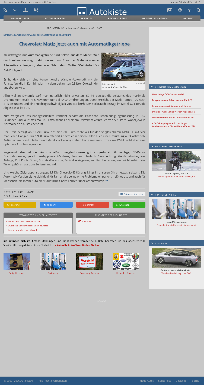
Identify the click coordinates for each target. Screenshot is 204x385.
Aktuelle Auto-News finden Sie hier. (78, 245)
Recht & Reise (117, 18)
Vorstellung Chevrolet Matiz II (22, 229)
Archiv (188, 18)
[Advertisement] (176, 50)
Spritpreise (164, 380)
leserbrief (13, 204)
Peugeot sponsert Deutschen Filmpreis (171, 105)
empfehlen (87, 204)
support (50, 204)
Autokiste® (26, 380)
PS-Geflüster (20, 18)
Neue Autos (147, 380)
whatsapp (123, 204)
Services (87, 18)
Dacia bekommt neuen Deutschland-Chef (173, 117)
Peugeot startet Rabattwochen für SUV (172, 100)
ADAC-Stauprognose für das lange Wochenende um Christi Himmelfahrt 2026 (173, 125)
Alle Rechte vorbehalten (53, 380)
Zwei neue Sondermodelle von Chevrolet (28, 225)
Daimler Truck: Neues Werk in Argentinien (173, 111)
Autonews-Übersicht (132, 193)
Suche (195, 380)
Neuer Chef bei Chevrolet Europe (24, 221)
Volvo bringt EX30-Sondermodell (168, 94)
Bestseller (181, 380)
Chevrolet (87, 221)
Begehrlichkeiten (155, 18)
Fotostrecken (55, 18)
